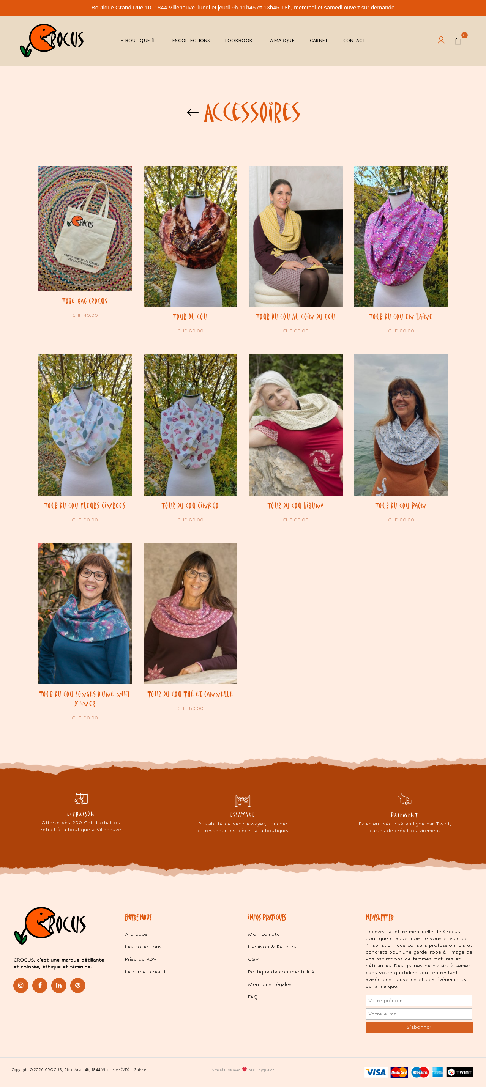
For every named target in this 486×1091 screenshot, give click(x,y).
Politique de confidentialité (281, 975)
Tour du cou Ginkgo (190, 506)
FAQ (253, 1000)
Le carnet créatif (145, 975)
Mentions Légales (270, 988)
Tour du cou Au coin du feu (295, 316)
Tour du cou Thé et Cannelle (190, 696)
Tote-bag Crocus (85, 301)
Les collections (143, 950)
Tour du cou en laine (401, 316)
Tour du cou (190, 316)
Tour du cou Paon (401, 506)
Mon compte (264, 938)
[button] (460, 41)
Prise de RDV (140, 963)
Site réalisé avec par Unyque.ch (243, 1073)
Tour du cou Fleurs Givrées (85, 506)
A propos (136, 938)
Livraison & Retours (272, 950)
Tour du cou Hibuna (296, 506)
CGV (253, 963)
